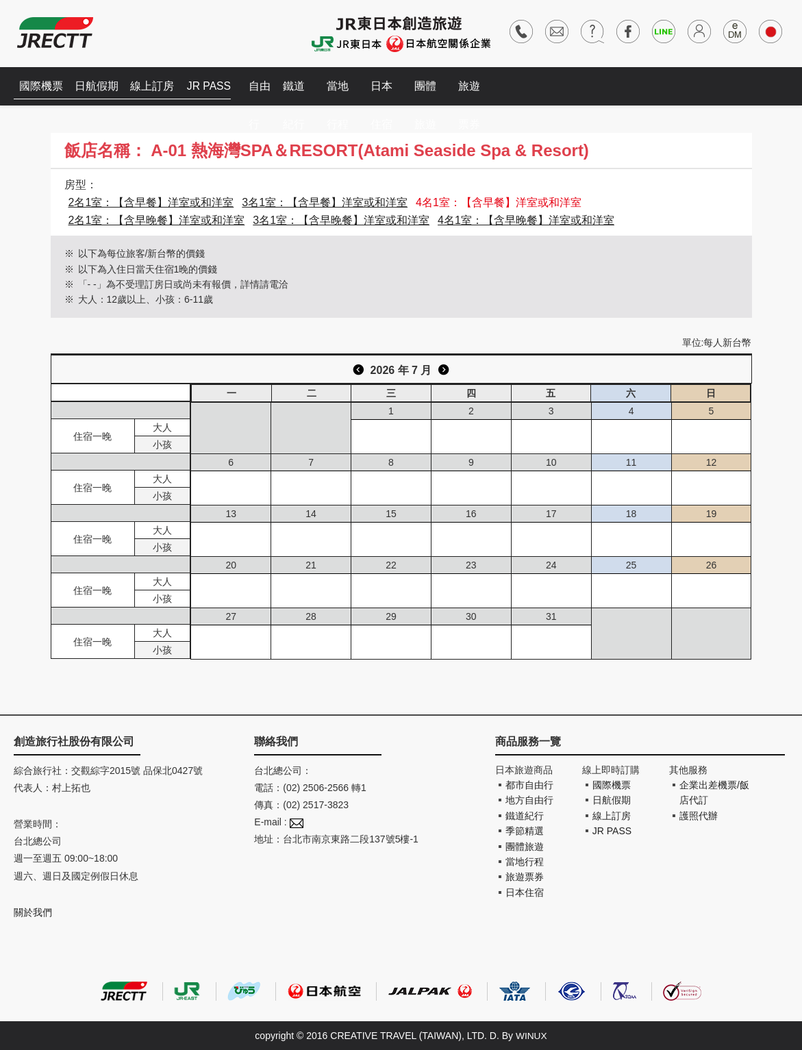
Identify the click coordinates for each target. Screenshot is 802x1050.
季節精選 (524, 830)
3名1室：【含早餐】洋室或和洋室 (325, 202)
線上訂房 (157, 86)
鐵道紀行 (301, 92)
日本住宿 (389, 92)
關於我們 (33, 912)
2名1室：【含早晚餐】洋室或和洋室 (156, 220)
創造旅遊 (55, 32)
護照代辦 (698, 815)
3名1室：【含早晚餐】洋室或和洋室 (341, 220)
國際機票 (42, 86)
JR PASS (215, 86)
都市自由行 (529, 784)
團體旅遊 (433, 92)
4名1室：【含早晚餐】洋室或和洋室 (526, 220)
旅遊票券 (477, 92)
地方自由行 (529, 800)
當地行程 (345, 92)
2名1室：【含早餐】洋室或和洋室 (151, 202)
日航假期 (100, 86)
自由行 (267, 92)
